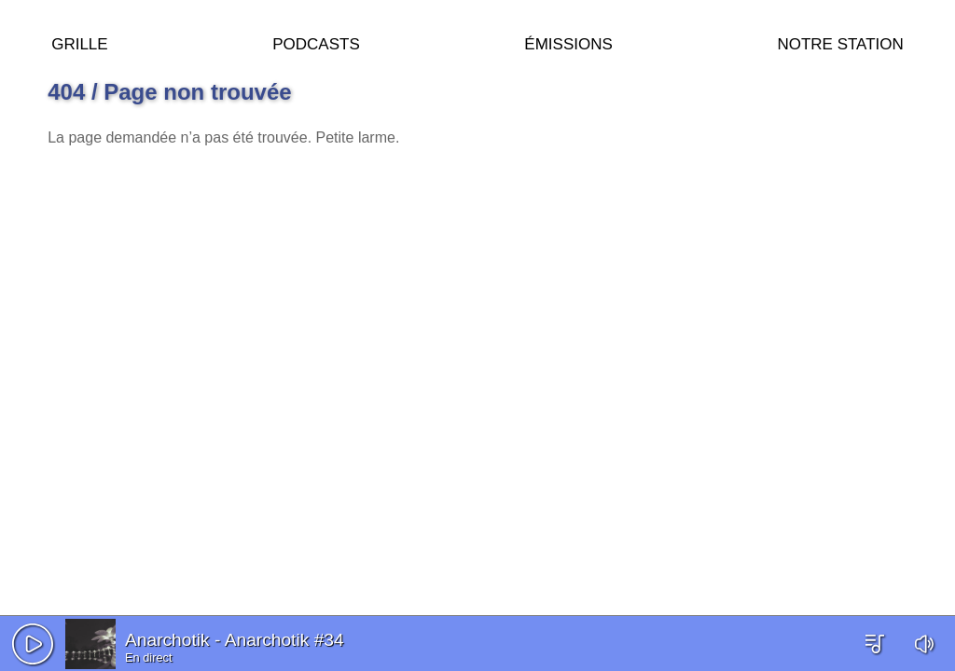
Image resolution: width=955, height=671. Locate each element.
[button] (32, 644)
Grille (79, 41)
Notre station (840, 41)
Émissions (568, 41)
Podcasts (316, 41)
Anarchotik (167, 640)
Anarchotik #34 (284, 640)
